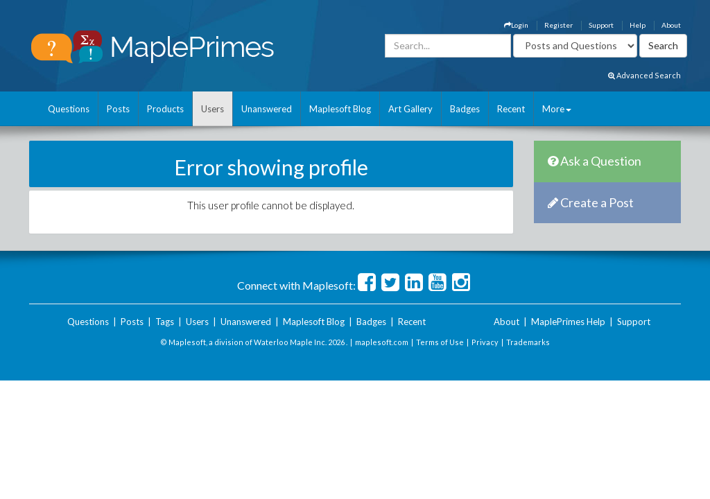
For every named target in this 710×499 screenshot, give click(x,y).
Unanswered (266, 108)
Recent (511, 108)
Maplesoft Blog (340, 108)
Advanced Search (644, 75)
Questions (68, 108)
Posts (118, 108)
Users (212, 108)
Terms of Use (440, 342)
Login (516, 25)
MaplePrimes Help (568, 321)
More (556, 108)
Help (638, 25)
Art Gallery (410, 108)
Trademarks (528, 342)
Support (601, 25)
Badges (465, 108)
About (671, 25)
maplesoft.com (381, 342)
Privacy (485, 342)
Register (558, 25)
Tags (164, 321)
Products (165, 108)
